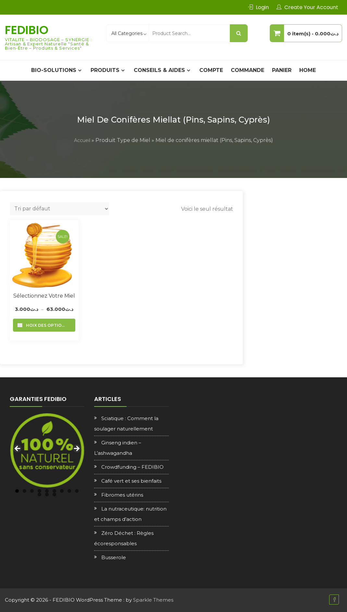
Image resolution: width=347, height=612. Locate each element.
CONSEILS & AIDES (159, 70)
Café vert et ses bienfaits (131, 481)
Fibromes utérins (122, 495)
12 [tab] (54, 494)
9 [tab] (77, 491)
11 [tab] (47, 494)
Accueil (82, 140)
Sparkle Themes (153, 600)
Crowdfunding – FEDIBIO (132, 467)
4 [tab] (39, 491)
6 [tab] (54, 491)
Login (262, 7)
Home (307, 70)
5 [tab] (47, 491)
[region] (47, 450)
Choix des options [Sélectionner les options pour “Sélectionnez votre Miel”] (45, 325)
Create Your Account (311, 7)
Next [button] (76, 449)
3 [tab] (32, 491)
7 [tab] (62, 491)
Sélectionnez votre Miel (44, 296)
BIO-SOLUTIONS (53, 70)
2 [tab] (24, 491)
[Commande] (59, 208)
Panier (281, 70)
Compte (211, 70)
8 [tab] (69, 491)
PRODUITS (105, 70)
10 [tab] (39, 494)
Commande (247, 70)
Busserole (113, 557)
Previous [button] (18, 449)
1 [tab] (17, 491)
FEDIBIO (26, 30)
